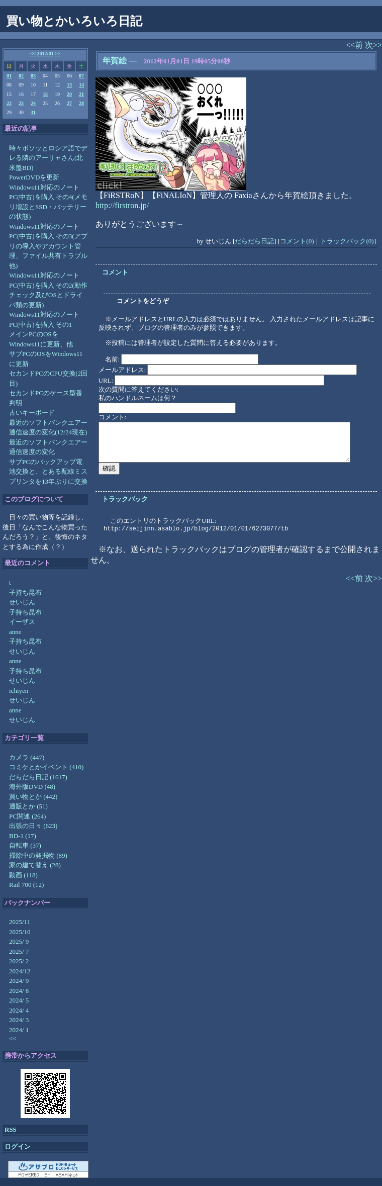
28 (81, 103)
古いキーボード (32, 412)
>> (57, 53)
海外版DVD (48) (32, 786)
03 (33, 75)
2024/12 (20, 971)
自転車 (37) (25, 845)
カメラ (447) (26, 757)
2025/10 (20, 932)
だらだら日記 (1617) (38, 777)
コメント (115, 272)
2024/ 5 (19, 1000)
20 (69, 94)
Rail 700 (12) (26, 884)
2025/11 (19, 922)
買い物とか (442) (33, 796)
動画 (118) (23, 875)
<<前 (355, 45)
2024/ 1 (19, 1030)
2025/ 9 (19, 941)
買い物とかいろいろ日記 (74, 21)
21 (81, 94)
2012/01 (45, 53)
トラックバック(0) (346, 241)
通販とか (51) (28, 806)
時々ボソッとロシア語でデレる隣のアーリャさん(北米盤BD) (48, 157)
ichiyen (18, 690)
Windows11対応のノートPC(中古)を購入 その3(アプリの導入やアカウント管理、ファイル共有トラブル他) (48, 246)
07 (81, 75)
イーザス (22, 621)
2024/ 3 (19, 1020)
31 (33, 112)
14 (81, 84)
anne (15, 631)
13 (69, 84)
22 (9, 103)
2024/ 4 (19, 1010)
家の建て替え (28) (35, 865)
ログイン (18, 1146)
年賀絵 (115, 60)
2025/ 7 (19, 951)
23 (21, 103)
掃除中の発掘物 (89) (38, 855)
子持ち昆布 (25, 592)
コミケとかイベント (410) (46, 767)
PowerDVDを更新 (34, 177)
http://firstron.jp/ (122, 205)
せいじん (22, 602)
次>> (373, 45)
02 (21, 75)
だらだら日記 (254, 241)
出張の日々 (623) (33, 826)
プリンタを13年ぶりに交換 (48, 481)
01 (9, 75)
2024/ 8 (19, 990)
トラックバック (125, 499)
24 (33, 103)
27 (69, 103)
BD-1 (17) (22, 836)
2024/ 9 (19, 980)
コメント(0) (297, 241)
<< (33, 53)
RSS (11, 1129)
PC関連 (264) (27, 816)
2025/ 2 (19, 961)
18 (45, 94)
